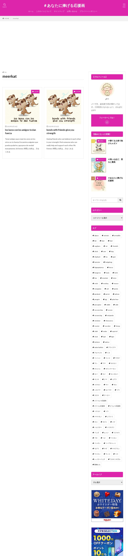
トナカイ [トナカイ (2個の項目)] (97, 411)
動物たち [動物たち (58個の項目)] (97, 464)
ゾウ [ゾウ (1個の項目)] (118, 390)
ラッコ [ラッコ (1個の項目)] (108, 454)
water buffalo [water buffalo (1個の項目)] (98, 347)
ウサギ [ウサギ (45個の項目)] (117, 358)
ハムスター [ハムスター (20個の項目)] (98, 427)
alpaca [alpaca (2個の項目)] (96, 235)
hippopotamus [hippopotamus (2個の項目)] (99, 267)
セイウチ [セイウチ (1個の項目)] (108, 390)
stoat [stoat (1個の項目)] (96, 337)
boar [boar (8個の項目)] (111, 241)
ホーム (30, 11)
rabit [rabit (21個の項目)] (116, 305)
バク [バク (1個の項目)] (113, 422)
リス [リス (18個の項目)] (116, 454)
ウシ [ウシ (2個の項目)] (95, 363)
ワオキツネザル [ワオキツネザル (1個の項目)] (115, 459)
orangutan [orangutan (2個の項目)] (97, 289)
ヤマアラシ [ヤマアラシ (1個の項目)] (116, 448)
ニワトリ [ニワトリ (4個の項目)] (110, 416)
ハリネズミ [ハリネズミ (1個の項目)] (110, 427)
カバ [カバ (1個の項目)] (95, 374)
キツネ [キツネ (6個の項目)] (96, 379)
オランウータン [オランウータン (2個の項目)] (111, 369)
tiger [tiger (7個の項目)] (112, 337)
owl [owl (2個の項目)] (107, 289)
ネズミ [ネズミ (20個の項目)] (105, 422)
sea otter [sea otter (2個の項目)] (108, 326)
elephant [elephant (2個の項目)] (97, 257)
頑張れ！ (102, 141)
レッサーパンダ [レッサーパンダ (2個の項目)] (99, 459)
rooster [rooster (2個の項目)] (96, 326)
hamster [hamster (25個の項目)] (97, 262)
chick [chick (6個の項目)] (96, 251)
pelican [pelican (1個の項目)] (117, 294)
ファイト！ (102, 159)
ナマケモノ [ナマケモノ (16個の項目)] (98, 416)
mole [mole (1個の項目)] (96, 283)
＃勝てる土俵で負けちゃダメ (115, 142)
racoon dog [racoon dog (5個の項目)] (98, 315)
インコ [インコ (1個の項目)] (108, 358)
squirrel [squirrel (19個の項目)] (114, 331)
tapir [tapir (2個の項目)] (104, 337)
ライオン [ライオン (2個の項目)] (97, 454)
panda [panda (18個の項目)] (116, 289)
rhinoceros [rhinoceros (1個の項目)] (109, 321)
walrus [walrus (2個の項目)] (107, 342)
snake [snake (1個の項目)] (105, 331)
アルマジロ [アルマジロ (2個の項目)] (98, 353)
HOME (7, 18)
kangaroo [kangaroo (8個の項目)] (97, 273)
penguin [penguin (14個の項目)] (97, 299)
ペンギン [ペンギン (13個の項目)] (97, 443)
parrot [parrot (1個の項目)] (107, 294)
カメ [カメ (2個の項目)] (104, 374)
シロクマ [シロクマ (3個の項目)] (97, 390)
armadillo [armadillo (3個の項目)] (117, 235)
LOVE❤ (36, 91)
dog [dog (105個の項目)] (112, 251)
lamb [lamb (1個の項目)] (116, 273)
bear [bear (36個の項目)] (103, 241)
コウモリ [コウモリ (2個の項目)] (97, 385)
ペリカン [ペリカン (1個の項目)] (114, 438)
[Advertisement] (64, 45)
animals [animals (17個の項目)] (106, 235)
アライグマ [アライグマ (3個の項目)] (112, 347)
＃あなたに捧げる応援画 (64, 5)
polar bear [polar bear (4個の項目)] (115, 299)
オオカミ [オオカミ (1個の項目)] (114, 363)
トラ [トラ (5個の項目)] (107, 411)
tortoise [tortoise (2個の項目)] (97, 342)
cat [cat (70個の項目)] (106, 246)
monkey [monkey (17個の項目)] (105, 283)
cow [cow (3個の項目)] (104, 251)
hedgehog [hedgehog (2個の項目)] (108, 262)
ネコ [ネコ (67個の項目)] (95, 422)
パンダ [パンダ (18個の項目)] (96, 433)
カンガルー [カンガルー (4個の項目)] (114, 374)
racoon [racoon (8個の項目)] (110, 310)
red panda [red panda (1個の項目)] (110, 315)
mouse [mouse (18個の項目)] (116, 283)
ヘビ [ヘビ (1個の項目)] (104, 438)
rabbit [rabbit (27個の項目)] (108, 305)
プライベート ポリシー (88, 11)
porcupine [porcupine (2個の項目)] (97, 305)
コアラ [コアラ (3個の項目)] (114, 379)
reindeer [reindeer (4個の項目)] (97, 321)
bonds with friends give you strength (60, 132)
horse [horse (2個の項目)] (111, 267)
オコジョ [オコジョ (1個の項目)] (97, 369)
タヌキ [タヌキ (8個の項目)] (96, 395)
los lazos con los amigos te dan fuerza (20, 132)
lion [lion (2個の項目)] (95, 278)
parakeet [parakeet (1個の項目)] (97, 294)
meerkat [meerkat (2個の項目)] (105, 278)
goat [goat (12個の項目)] (114, 257)
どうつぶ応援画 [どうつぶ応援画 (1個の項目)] (99, 406)
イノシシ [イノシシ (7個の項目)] (97, 358)
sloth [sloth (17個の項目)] (96, 331)
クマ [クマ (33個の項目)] (105, 379)
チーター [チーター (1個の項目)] (107, 395)
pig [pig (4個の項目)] (106, 299)
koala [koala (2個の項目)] (107, 273)
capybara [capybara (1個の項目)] (97, 246)
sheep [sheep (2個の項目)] (118, 326)
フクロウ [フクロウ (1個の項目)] (117, 433)
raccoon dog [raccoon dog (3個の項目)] (98, 310)
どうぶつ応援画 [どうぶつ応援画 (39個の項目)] (115, 406)
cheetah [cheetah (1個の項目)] (115, 246)
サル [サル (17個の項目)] (115, 385)
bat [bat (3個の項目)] (95, 241)
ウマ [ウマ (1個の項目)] (104, 363)
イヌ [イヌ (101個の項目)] (108, 353)
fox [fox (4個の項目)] (106, 257)
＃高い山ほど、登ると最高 (115, 160)
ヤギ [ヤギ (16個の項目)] (105, 448)
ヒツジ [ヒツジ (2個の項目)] (106, 433)
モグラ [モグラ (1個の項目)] (96, 448)
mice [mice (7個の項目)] (114, 278)
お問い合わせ (72, 11)
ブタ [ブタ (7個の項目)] (95, 438)
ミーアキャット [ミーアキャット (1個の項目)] (111, 443)
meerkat (16, 18)
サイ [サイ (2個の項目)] (107, 385)
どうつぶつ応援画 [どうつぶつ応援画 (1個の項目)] (100, 401)
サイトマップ (59, 11)
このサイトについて (43, 11)
